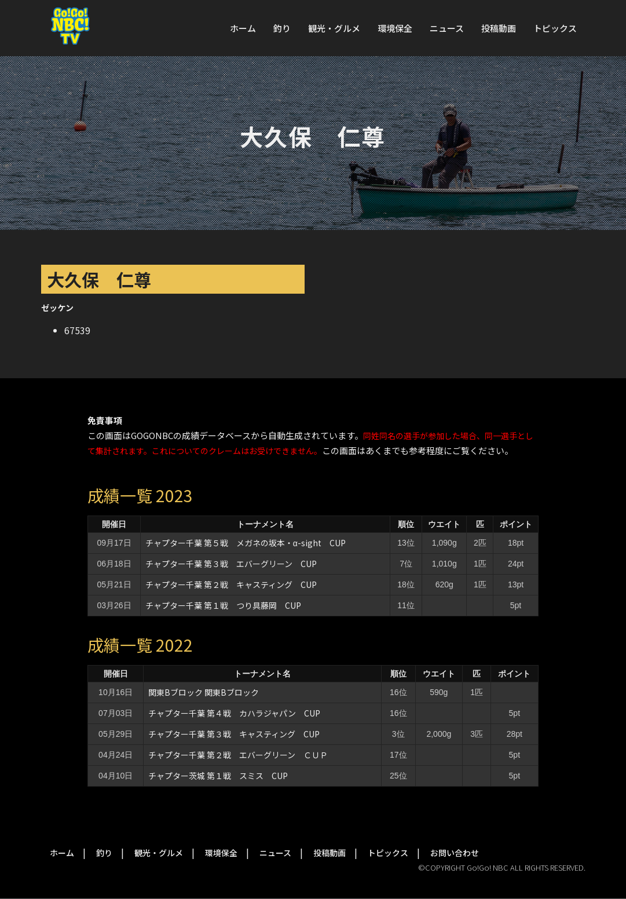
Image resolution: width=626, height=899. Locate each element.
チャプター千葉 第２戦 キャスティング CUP (231, 584)
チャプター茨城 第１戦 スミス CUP (218, 775)
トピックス (555, 28)
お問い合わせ (454, 852)
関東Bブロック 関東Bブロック (203, 692)
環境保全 (395, 28)
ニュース (447, 28)
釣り (282, 28)
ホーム (243, 28)
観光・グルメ (334, 28)
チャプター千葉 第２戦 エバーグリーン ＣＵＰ (238, 755)
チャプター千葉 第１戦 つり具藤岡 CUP (223, 605)
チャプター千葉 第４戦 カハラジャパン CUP (234, 713)
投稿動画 (498, 28)
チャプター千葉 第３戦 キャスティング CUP (234, 734)
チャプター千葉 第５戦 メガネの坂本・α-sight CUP (245, 543)
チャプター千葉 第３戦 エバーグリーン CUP (231, 563)
